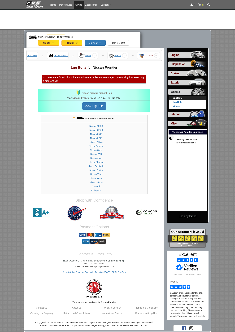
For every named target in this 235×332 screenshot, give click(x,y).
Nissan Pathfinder (96, 166)
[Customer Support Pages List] (105, 5)
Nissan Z (96, 186)
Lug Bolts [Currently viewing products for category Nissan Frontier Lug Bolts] (178, 98)
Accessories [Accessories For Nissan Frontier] (91, 5)
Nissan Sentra (96, 170)
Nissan (48, 43)
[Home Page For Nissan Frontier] (35, 4)
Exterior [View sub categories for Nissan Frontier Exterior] (175, 82)
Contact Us (41, 307)
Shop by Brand (187, 216)
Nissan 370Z (96, 138)
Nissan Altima (96, 142)
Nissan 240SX (96, 126)
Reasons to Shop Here (146, 313)
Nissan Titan (96, 174)
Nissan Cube (96, 150)
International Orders (112, 313)
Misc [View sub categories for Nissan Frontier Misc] (174, 123)
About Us (76, 307)
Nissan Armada (96, 146)
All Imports (96, 190)
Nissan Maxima (96, 162)
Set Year (95, 43)
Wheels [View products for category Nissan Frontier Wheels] (176, 106)
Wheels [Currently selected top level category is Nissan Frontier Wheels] (175, 91)
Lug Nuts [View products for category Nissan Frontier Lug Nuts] (177, 102)
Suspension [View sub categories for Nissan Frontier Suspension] (178, 64)
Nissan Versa (96, 178)
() (201, 5)
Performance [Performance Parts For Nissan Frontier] (65, 5)
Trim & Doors (118, 43)
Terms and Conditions (146, 307)
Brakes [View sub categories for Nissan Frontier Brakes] (175, 73)
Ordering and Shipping (41, 313)
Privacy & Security (112, 307)
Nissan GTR (96, 154)
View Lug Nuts (94, 106)
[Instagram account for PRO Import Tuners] (191, 328)
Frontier (72, 43)
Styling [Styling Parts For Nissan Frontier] (78, 5)
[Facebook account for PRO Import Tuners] (184, 328)
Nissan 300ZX (96, 130)
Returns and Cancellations (76, 313)
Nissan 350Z (96, 134)
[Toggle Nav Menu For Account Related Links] (193, 5)
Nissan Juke (96, 158)
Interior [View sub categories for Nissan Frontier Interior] (175, 114)
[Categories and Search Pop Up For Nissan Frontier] (208, 5)
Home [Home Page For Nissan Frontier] (53, 5)
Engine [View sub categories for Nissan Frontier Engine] (175, 55)
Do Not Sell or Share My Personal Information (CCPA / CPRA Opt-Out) (94, 272)
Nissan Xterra (96, 182)
